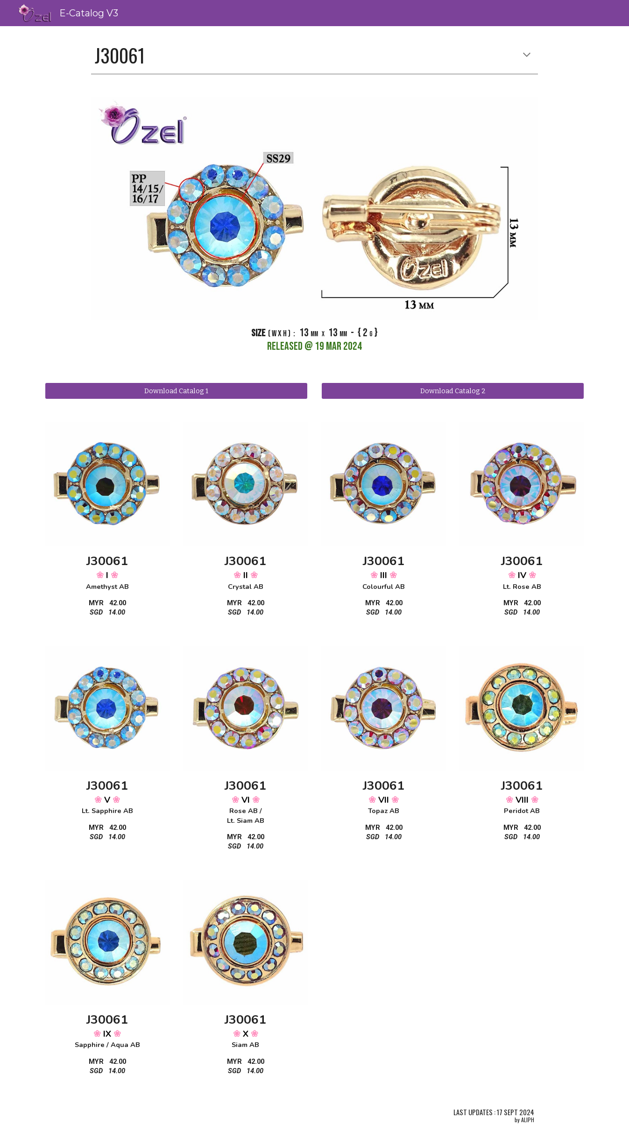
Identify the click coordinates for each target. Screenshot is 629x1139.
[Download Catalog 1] (176, 391)
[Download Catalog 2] (452, 391)
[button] (527, 55)
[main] (314, 55)
